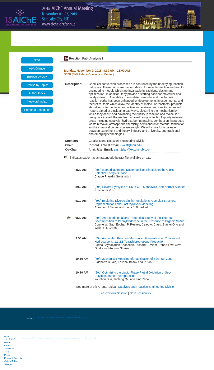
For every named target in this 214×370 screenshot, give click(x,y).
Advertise (9, 348)
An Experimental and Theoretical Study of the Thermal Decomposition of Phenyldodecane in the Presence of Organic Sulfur (139, 219)
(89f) (98, 258)
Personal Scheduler (37, 110)
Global (7, 342)
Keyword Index (37, 101)
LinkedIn (41, 317)
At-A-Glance (37, 68)
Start (37, 60)
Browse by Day (37, 76)
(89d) (98, 217)
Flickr (73, 317)
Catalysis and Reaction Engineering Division (147, 286)
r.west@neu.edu (130, 145)
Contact (8, 345)
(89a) (98, 169)
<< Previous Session (114, 293)
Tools (6, 351)
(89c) (98, 200)
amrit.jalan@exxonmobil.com (132, 149)
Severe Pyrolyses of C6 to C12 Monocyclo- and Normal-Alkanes (143, 187)
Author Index (37, 93)
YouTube (66, 317)
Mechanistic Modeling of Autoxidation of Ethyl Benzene (136, 258)
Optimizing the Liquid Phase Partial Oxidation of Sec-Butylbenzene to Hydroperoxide (133, 274)
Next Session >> (140, 293)
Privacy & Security (13, 358)
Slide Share (81, 317)
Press (7, 354)
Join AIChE (9, 339)
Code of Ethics (11, 361)
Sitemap (8, 364)
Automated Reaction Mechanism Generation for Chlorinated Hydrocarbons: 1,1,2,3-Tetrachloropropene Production (137, 240)
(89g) (98, 272)
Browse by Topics (37, 85)
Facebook (57, 317)
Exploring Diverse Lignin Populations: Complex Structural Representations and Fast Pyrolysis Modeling (135, 202)
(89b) (98, 187)
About (7, 336)
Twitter (49, 317)
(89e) (98, 238)
